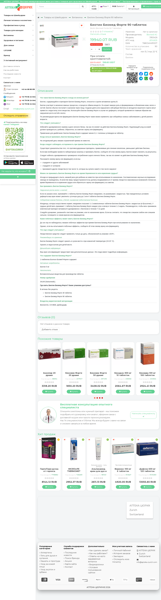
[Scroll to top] (18, 177)
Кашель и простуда (50, 561)
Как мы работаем (11, 70)
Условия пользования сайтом (94, 570)
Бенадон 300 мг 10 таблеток (123, 374)
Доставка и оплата (12, 66)
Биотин (129, 57)
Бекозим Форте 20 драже (73, 374)
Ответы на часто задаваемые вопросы (96, 559)
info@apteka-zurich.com (23, 109)
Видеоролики (96, 564)
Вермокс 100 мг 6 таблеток (123, 470)
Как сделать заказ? (98, 550)
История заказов (121, 553)
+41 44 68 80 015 (28, 89)
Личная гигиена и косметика (17, 20)
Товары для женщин (13, 30)
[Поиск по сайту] (82, 6)
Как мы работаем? (98, 553)
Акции (68, 561)
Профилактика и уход (14, 25)
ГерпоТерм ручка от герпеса (49, 470)
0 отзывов (107, 31)
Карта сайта (71, 564)
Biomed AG (152, 34)
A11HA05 (153, 40)
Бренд (7, 55)
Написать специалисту (143, 414)
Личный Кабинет (122, 550)
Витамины (9, 35)
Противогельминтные (123, 465)
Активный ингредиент (15, 60)
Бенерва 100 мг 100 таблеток (147, 374)
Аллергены (46, 552)
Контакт (7, 78)
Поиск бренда (72, 558)
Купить (107, 49)
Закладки (118, 556)
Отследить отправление (16, 116)
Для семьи (9, 45)
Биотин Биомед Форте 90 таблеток (105, 17)
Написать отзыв (98, 34)
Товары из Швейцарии (14, 15)
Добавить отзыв (50, 329)
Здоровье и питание (14, 40)
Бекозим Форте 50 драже (98, 374)
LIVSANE (7, 50)
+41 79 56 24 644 (28, 97)
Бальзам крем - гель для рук (99, 465)
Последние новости (12, 74)
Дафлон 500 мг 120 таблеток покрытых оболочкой (147, 472)
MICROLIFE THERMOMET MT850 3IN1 (73, 471)
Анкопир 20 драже (49, 374)
